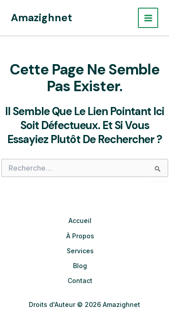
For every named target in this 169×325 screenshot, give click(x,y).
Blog (80, 265)
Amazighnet (41, 17)
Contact (80, 280)
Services (80, 251)
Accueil (80, 220)
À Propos (80, 236)
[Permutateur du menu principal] (148, 18)
